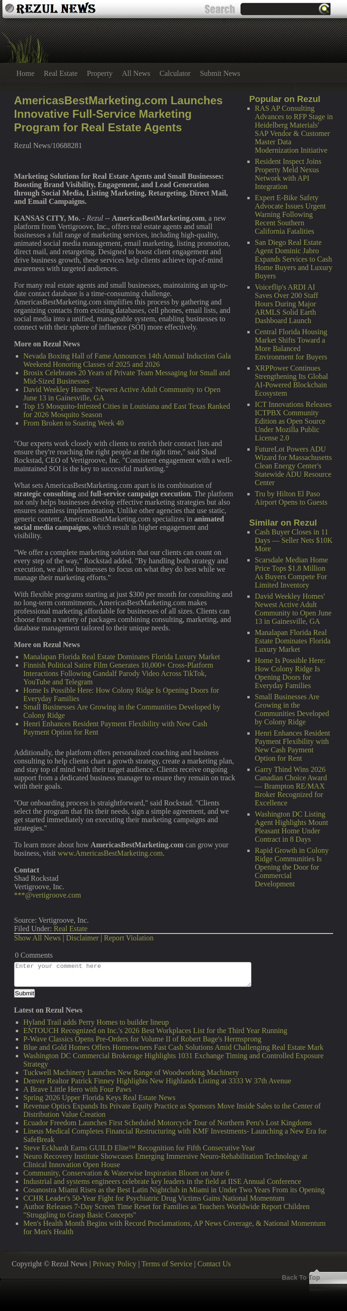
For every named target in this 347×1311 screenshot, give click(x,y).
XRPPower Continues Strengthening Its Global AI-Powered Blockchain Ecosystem (291, 380)
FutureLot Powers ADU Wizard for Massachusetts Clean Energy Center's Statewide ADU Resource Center (293, 466)
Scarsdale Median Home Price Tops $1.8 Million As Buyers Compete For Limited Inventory (291, 572)
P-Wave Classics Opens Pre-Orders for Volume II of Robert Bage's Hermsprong (142, 1039)
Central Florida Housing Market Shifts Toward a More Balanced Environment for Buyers (291, 344)
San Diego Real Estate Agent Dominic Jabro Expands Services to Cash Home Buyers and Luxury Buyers (294, 259)
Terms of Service (167, 1264)
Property (100, 73)
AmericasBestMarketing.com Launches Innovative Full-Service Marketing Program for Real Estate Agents (118, 114)
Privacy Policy (114, 1264)
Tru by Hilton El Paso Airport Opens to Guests (291, 498)
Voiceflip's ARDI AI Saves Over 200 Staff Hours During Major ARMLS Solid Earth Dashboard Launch (286, 303)
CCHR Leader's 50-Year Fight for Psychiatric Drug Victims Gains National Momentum (154, 1198)
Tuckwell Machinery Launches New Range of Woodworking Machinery (131, 1072)
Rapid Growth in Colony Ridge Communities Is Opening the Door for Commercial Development (292, 867)
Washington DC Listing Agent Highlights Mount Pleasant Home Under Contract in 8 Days (291, 826)
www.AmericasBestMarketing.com (110, 853)
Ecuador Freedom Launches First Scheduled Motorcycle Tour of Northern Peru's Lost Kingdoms (167, 1123)
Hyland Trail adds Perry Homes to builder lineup (96, 1022)
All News (136, 73)
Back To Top (301, 1277)
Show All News (37, 938)
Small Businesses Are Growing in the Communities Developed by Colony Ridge (292, 709)
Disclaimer (82, 938)
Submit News (220, 73)
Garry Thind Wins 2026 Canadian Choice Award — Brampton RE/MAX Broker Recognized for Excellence (291, 786)
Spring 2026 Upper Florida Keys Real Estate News (99, 1098)
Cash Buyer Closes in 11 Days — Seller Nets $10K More (294, 540)
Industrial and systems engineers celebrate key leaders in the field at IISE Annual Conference (162, 1181)
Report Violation (129, 938)
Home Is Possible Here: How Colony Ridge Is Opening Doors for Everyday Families (290, 672)
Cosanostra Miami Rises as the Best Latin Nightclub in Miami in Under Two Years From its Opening (174, 1190)
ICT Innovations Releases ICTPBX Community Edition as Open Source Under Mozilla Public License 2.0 (293, 421)
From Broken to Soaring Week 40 (73, 423)
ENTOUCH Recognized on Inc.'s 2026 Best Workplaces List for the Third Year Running (155, 1030)
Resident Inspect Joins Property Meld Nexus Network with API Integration (288, 173)
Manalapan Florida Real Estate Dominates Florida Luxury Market (293, 640)
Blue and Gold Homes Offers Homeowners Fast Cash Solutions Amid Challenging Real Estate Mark (173, 1047)
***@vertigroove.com (47, 895)
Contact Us (214, 1264)
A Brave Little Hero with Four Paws (77, 1089)
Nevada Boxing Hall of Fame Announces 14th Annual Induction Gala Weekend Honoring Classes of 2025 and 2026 (127, 360)
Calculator (175, 73)
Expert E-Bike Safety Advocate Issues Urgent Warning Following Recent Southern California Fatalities (290, 214)
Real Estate (60, 73)
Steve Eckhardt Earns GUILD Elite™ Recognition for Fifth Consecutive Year (139, 1148)
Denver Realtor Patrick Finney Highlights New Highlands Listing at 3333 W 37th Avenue (157, 1081)
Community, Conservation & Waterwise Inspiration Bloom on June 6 (126, 1173)
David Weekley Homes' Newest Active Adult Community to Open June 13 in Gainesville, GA (293, 608)
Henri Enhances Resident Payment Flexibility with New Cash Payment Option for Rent (292, 745)
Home (25, 73)
